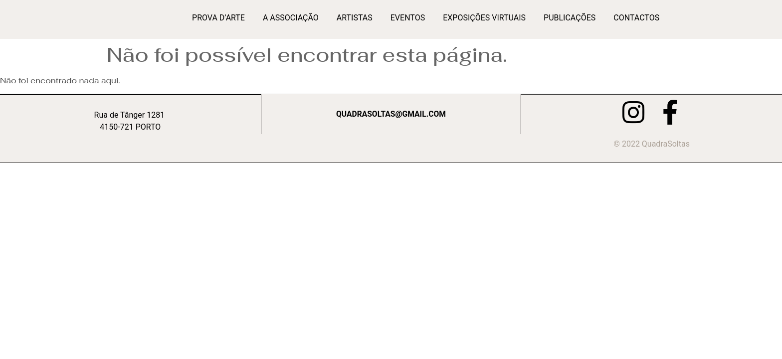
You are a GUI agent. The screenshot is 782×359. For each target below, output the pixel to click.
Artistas (355, 17)
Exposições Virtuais (484, 17)
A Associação (291, 17)
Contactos (636, 17)
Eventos (408, 17)
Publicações (569, 17)
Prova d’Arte (218, 17)
